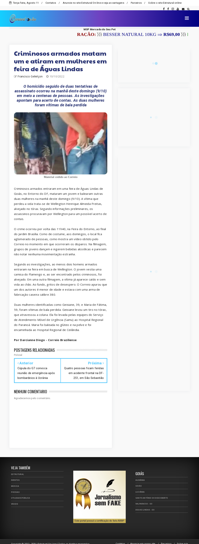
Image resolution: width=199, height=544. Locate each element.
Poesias (15, 488)
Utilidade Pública (20, 493)
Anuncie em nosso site (142, 539)
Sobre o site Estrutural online (165, 2)
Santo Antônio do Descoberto (151, 493)
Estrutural (17, 470)
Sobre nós (182, 539)
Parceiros (136, 2)
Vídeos (14, 499)
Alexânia (140, 476)
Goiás (138, 481)
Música (15, 482)
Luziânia (140, 487)
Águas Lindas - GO (144, 505)
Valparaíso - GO (143, 499)
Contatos (50, 2)
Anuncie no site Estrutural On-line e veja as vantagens (93, 2)
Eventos (15, 476)
